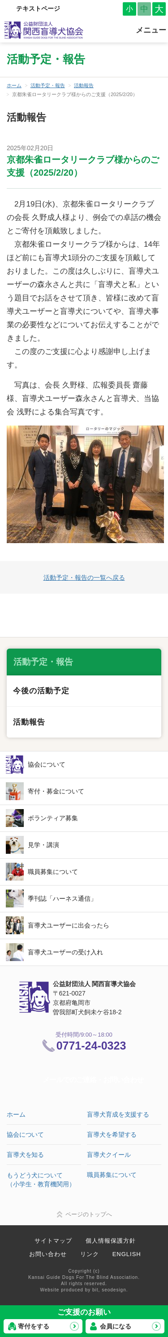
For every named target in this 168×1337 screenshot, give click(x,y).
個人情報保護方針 (111, 1240)
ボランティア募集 (53, 818)
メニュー (151, 30)
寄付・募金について (56, 791)
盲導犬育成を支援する (118, 1114)
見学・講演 (43, 844)
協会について (46, 764)
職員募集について (53, 871)
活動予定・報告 (47, 85)
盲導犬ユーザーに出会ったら (68, 925)
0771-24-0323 (91, 1045)
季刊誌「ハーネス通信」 (62, 898)
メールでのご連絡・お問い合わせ (93, 1080)
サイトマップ (53, 1240)
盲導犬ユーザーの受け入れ (65, 952)
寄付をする (33, 1326)
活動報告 (84, 85)
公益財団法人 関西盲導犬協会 (44, 30)
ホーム (14, 85)
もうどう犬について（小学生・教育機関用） (41, 1180)
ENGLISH (126, 1254)
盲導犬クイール (108, 1154)
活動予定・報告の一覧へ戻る (84, 577)
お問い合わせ (48, 1254)
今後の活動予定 (41, 691)
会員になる (115, 1326)
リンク (89, 1254)
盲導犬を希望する (112, 1134)
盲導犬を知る (25, 1154)
